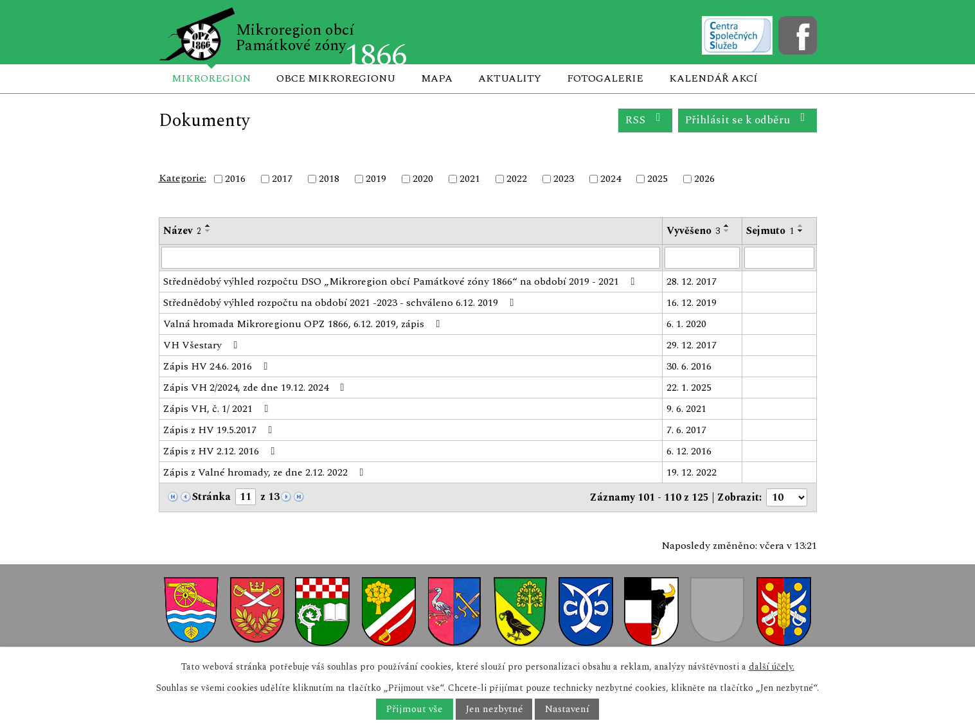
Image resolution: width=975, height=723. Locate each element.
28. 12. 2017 (691, 281)
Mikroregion (211, 78)
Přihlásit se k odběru (747, 120)
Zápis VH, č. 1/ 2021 (218, 408)
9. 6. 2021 (686, 408)
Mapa (436, 78)
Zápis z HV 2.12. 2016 (221, 451)
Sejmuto (770, 230)
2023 (563, 178)
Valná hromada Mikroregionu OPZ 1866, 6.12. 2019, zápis (304, 324)
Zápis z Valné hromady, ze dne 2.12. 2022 (265, 472)
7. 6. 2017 (686, 430)
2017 (282, 178)
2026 (704, 178)
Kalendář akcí (713, 78)
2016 (235, 178)
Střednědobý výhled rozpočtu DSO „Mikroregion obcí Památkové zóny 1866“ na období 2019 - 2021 (401, 281)
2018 (329, 178)
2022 (516, 178)
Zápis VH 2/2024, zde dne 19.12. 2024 (256, 387)
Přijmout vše (414, 709)
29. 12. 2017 (691, 345)
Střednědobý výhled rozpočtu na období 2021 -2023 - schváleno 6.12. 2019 (341, 302)
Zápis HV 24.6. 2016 (218, 366)
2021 (470, 178)
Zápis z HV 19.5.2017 (220, 430)
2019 (376, 178)
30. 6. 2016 (688, 366)
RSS (645, 120)
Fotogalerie (605, 78)
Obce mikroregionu (335, 78)
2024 (610, 178)
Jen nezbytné (494, 709)
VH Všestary (202, 345)
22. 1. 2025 (688, 387)
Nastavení (567, 709)
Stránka (211, 496)
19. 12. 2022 (691, 472)
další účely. (771, 667)
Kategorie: (182, 178)
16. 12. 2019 (691, 302)
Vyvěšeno (693, 230)
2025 (657, 178)
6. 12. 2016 (688, 451)
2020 (423, 178)
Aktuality (509, 78)
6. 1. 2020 (686, 324)
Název (182, 230)
